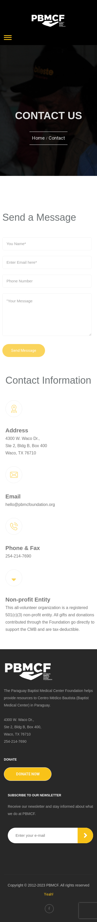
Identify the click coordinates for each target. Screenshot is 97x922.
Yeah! (48, 894)
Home (38, 138)
